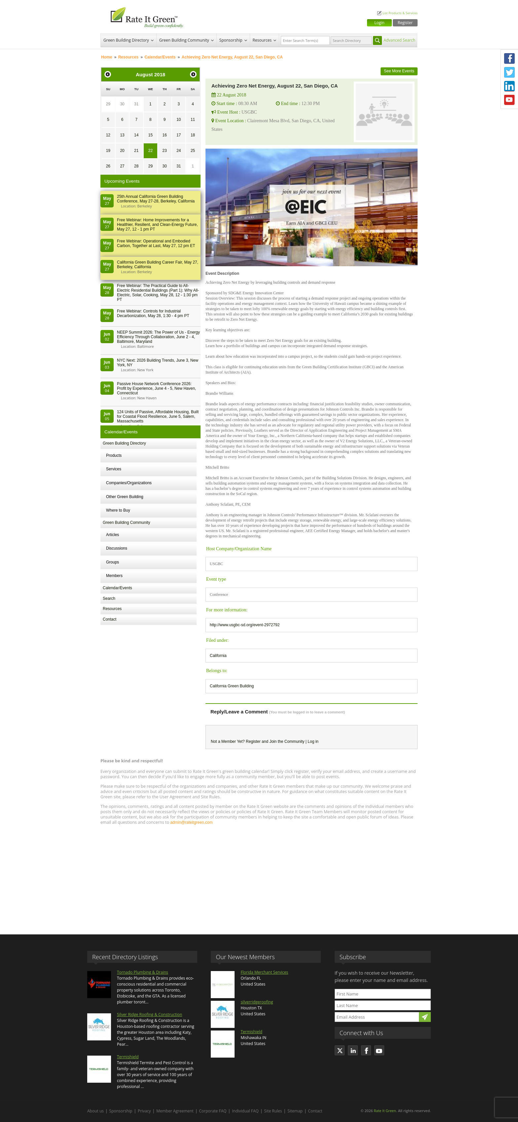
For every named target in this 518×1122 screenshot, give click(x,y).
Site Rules (273, 1111)
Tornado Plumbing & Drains (142, 972)
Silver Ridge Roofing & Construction (149, 1014)
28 (136, 166)
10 (178, 119)
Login (379, 22)
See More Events (399, 71)
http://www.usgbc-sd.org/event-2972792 (244, 625)
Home (106, 57)
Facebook (509, 58)
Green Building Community (184, 40)
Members (114, 575)
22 (150, 150)
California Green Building (232, 686)
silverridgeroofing (256, 1002)
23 (164, 150)
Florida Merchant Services (264, 972)
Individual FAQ (245, 1111)
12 (108, 135)
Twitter (509, 72)
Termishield (128, 1057)
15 (150, 135)
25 (193, 150)
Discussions (116, 548)
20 (122, 150)
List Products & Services (400, 13)
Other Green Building (124, 496)
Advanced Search (399, 40)
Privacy (144, 1111)
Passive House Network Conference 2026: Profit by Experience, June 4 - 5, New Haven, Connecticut (156, 388)
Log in (313, 741)
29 (108, 104)
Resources (262, 40)
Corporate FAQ (213, 1111)
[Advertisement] (259, 876)
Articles (112, 534)
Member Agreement (175, 1111)
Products (114, 455)
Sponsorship (230, 40)
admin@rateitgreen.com (191, 822)
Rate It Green (385, 1110)
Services (113, 469)
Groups (112, 562)
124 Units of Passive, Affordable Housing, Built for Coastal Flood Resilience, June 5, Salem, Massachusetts (158, 416)
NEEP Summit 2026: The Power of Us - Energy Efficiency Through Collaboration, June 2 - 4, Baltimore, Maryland (158, 337)
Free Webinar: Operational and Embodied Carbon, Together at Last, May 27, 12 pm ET (156, 243)
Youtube (509, 100)
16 (164, 135)
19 (108, 150)
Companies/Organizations (129, 483)
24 (178, 150)
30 (122, 104)
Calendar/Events (159, 57)
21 (136, 150)
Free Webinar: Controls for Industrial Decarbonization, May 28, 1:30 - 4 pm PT (153, 313)
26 (108, 166)
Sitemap (295, 1111)
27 (122, 166)
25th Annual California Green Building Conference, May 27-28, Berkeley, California (156, 198)
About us (95, 1111)
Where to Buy (118, 510)
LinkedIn (509, 86)
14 (136, 135)
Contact (109, 619)
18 (193, 135)
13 (122, 135)
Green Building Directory (126, 40)
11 (193, 119)
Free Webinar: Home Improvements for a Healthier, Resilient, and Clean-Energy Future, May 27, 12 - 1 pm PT (157, 225)
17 (178, 135)
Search (109, 598)
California (218, 655)
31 (136, 104)
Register (405, 22)
